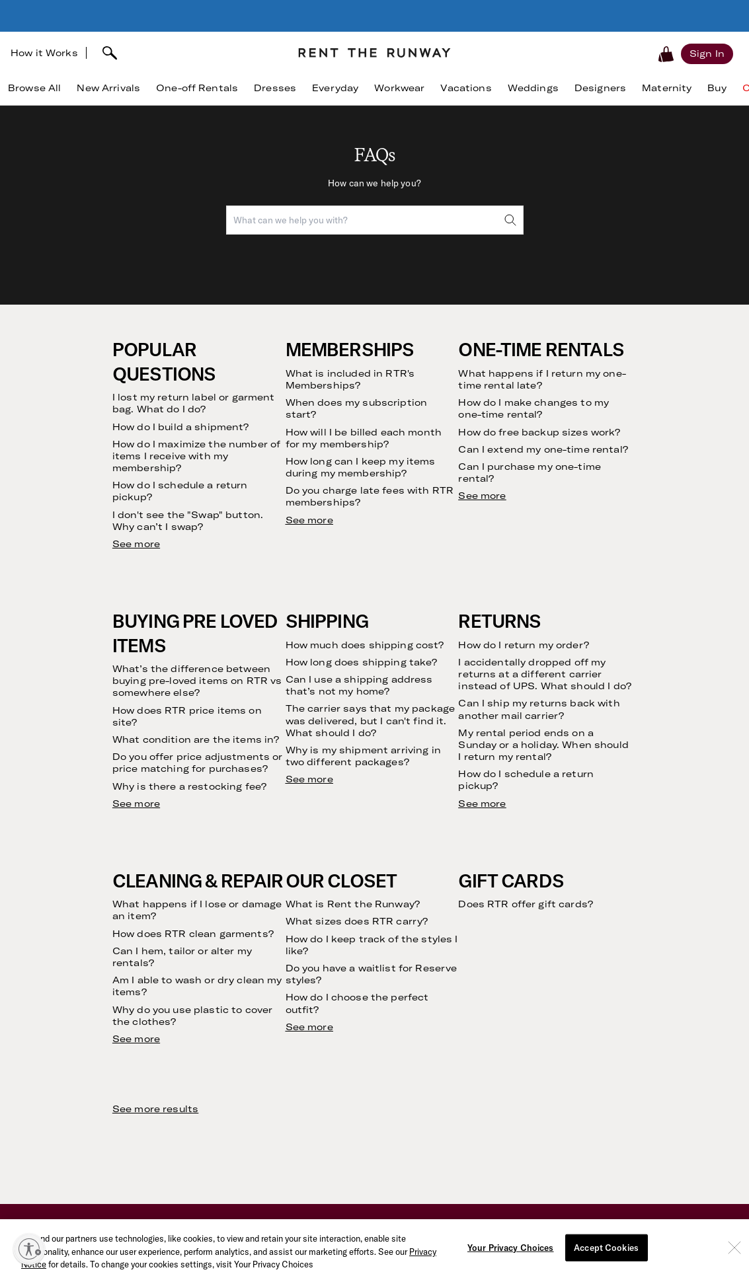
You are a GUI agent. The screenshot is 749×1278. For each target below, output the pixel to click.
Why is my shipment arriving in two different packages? (363, 756)
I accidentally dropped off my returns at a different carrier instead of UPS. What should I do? (544, 674)
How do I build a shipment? (180, 427)
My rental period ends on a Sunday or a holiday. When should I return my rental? (543, 745)
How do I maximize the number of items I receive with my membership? (196, 456)
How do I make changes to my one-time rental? (533, 408)
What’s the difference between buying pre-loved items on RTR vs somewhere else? (197, 680)
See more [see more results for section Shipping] (309, 779)
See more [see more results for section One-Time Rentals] (482, 496)
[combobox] (375, 220)
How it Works (44, 53)
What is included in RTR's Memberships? (350, 379)
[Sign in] (707, 53)
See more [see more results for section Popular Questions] (136, 544)
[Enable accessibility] (29, 1249)
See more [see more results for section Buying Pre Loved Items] (136, 803)
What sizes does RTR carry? (357, 921)
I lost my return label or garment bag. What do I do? (193, 403)
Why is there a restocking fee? (189, 786)
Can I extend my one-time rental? (542, 449)
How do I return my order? (523, 645)
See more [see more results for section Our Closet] (309, 1027)
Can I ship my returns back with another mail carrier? (538, 709)
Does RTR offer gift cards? (525, 904)
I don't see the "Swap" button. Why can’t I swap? (187, 521)
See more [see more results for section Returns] (482, 803)
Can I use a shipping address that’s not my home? (359, 685)
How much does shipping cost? (365, 645)
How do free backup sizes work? (539, 432)
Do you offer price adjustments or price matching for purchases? (197, 762)
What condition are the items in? (195, 739)
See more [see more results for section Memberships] (309, 520)
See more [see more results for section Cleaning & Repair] (136, 1039)
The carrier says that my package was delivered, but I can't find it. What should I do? (370, 720)
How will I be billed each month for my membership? (364, 438)
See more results (155, 1109)
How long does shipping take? (362, 662)
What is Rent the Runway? (353, 904)
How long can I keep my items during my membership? (361, 467)
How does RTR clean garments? (193, 934)
